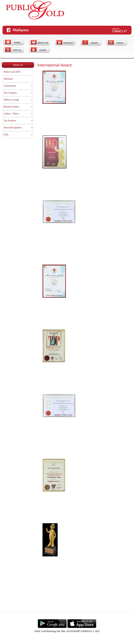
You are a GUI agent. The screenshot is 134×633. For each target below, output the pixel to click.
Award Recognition (13, 127)
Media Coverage (11, 99)
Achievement (10, 86)
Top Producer (10, 120)
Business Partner (11, 106)
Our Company (10, 93)
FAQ (6, 134)
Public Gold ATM (12, 72)
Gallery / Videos (11, 113)
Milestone (8, 79)
